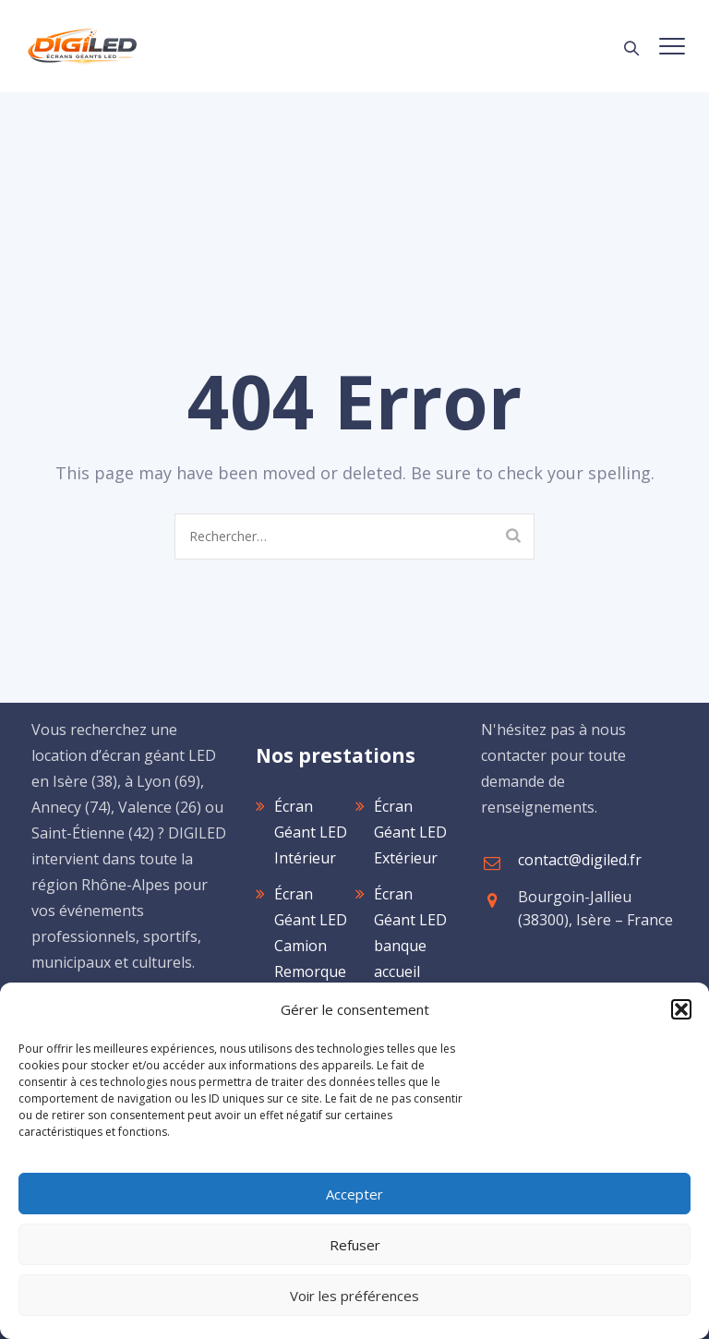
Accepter (354, 1194)
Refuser (355, 1245)
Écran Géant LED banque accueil (410, 933)
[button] (681, 1009)
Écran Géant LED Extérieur (410, 832)
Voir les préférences (354, 1295)
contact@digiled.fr (580, 860)
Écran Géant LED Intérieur (310, 832)
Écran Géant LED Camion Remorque (310, 933)
